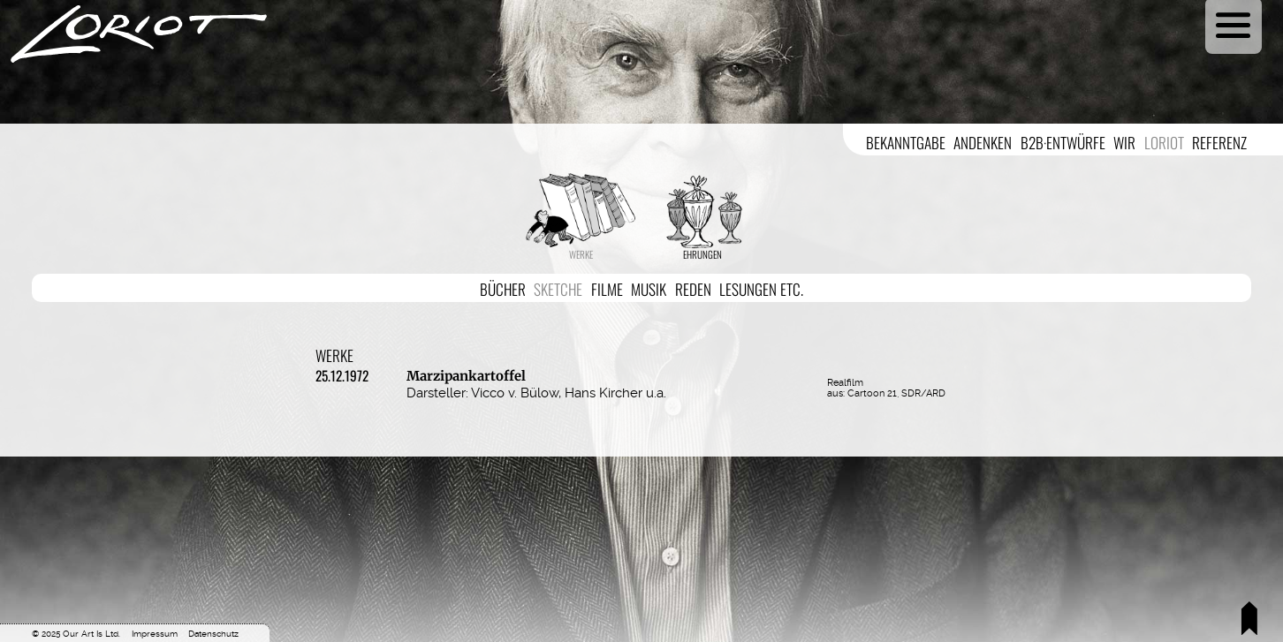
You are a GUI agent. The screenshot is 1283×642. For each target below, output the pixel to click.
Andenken (982, 142)
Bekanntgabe (905, 142)
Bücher (503, 288)
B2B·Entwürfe (1063, 142)
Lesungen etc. (761, 288)
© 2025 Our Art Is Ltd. (76, 633)
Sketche (558, 288)
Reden (693, 288)
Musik (648, 288)
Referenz (1219, 142)
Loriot (1164, 142)
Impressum (155, 633)
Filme (607, 288)
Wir (1124, 142)
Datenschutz (213, 633)
